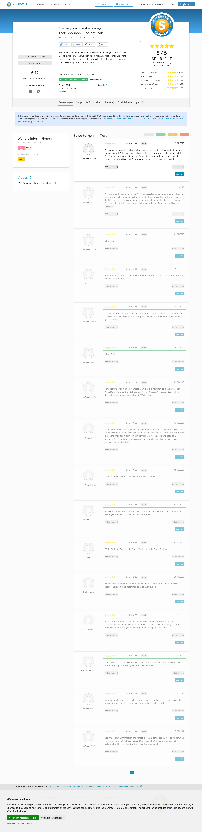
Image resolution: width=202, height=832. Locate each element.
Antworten (180, 174)
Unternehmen (123, 4)
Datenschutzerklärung (25, 824)
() (178, 167)
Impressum (11, 824)
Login (172, 4)
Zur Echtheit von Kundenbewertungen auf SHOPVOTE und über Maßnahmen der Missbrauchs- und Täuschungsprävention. (95, 786)
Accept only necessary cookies (22, 818)
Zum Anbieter (34, 63)
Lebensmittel (90, 37)
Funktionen (41, 4)
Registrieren (186, 4)
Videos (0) (109, 102)
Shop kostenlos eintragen (151, 4)
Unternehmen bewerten (35, 56)
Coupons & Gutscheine (88, 102)
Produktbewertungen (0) (131, 102)
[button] (64, 45)
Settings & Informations (51, 818)
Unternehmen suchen (60, 4)
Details (144, 143)
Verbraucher (104, 4)
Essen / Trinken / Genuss (71, 37)
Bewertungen (65, 102)
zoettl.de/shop (104, 85)
